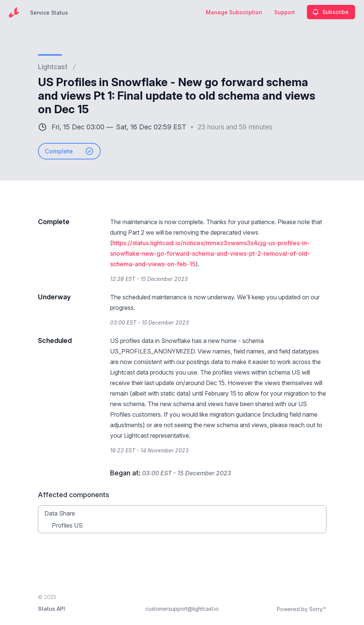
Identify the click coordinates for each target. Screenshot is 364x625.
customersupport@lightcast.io (182, 608)
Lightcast (53, 67)
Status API (51, 608)
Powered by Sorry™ (301, 609)
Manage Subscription (234, 12)
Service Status (49, 12)
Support (284, 12)
